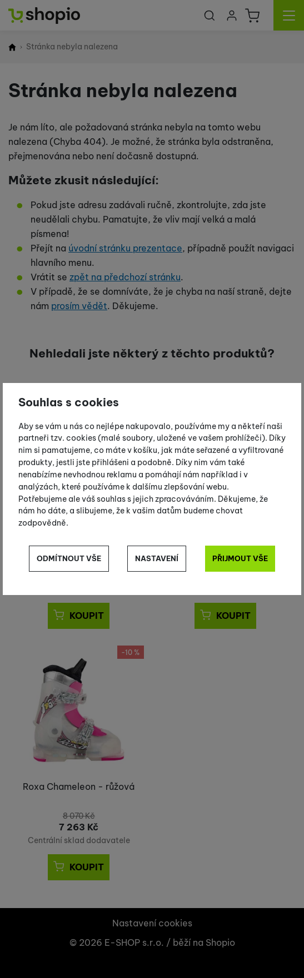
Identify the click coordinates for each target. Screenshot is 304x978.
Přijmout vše (240, 558)
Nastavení (156, 558)
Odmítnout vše (69, 558)
